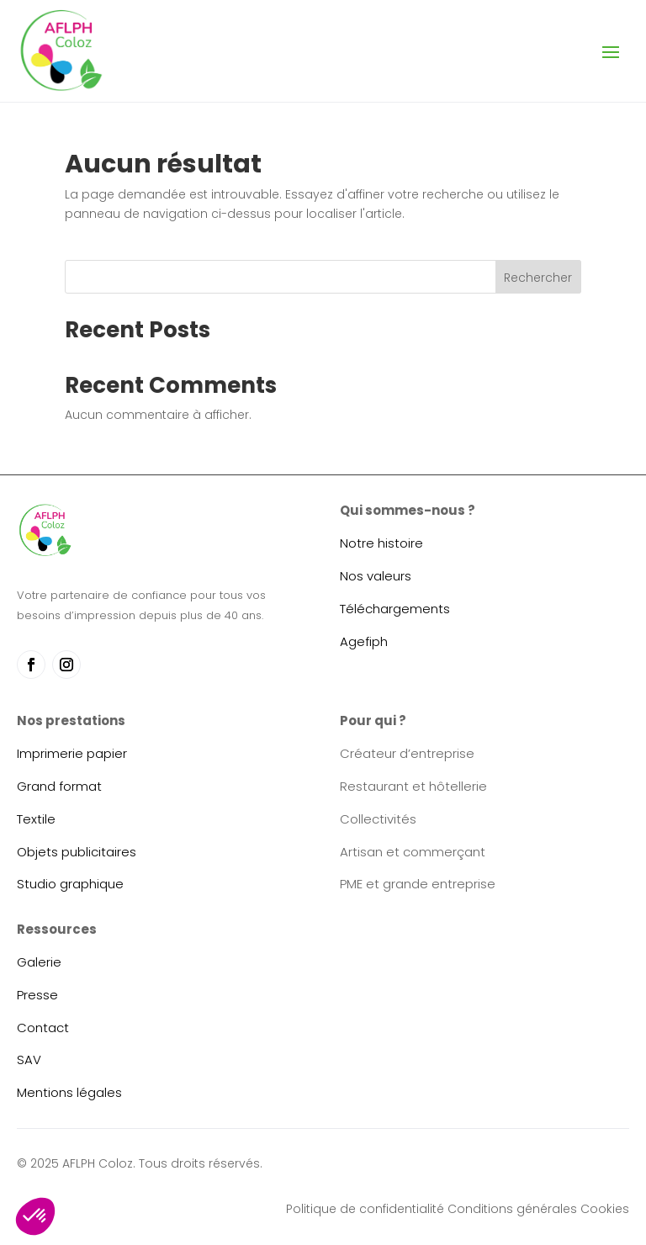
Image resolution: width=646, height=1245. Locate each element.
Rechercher (538, 277)
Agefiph (364, 641)
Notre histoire (381, 543)
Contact (43, 1027)
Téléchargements (395, 608)
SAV (29, 1059)
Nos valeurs (375, 576)
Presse (37, 995)
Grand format (59, 786)
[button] (35, 1216)
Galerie (39, 962)
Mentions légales (69, 1092)
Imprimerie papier (72, 753)
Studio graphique (70, 884)
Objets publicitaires (76, 852)
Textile (36, 819)
